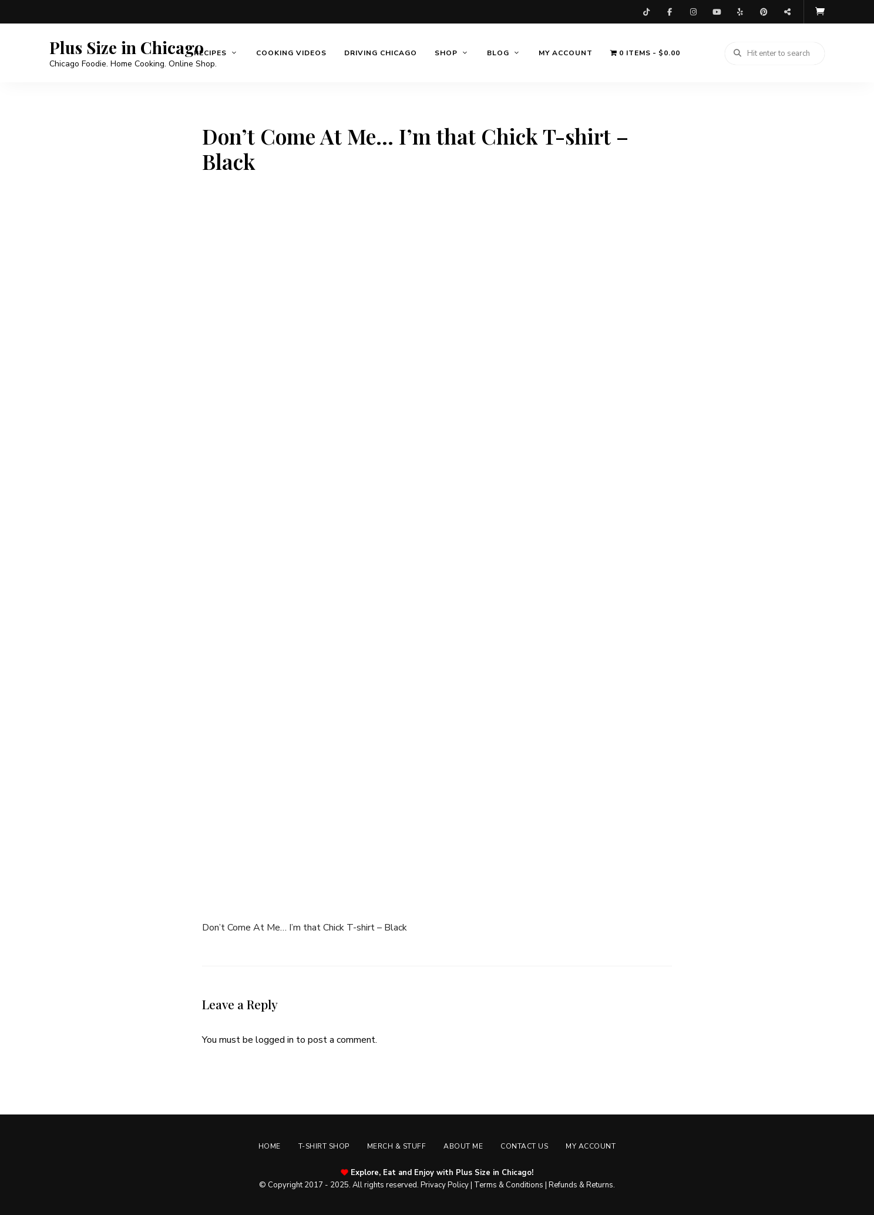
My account (566, 53)
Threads (787, 12)
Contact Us (524, 1146)
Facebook (669, 12)
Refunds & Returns (581, 1185)
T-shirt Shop (323, 1146)
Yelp (740, 12)
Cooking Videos (291, 53)
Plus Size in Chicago (126, 48)
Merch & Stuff (396, 1146)
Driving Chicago (380, 53)
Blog (498, 53)
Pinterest (763, 12)
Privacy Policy (445, 1185)
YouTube (716, 12)
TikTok (646, 12)
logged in (275, 1039)
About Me (463, 1146)
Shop (446, 53)
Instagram (693, 12)
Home (269, 1146)
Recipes (210, 53)
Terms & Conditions (508, 1185)
